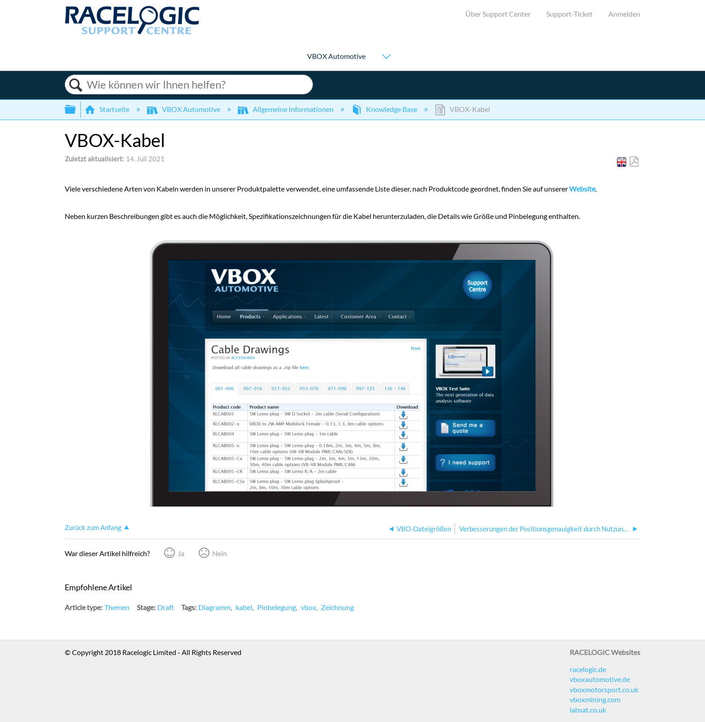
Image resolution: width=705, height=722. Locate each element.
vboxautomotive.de (600, 679)
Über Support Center (498, 13)
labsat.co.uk (588, 709)
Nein (219, 553)
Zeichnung (337, 607)
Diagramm (214, 607)
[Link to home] (132, 31)
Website (582, 188)
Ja (181, 553)
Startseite (108, 109)
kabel (244, 607)
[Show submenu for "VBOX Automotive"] (386, 57)
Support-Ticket (569, 13)
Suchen (76, 85)
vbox (308, 607)
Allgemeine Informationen (286, 109)
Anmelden (624, 13)
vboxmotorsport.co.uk (604, 689)
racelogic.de (588, 669)
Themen (116, 607)
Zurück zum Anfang (93, 527)
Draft (165, 607)
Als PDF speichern (633, 161)
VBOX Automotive (336, 56)
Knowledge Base (385, 109)
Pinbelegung (276, 607)
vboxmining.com (595, 699)
